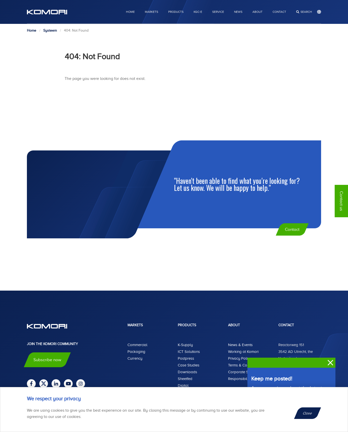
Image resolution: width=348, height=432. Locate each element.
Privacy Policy (239, 358)
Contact (279, 12)
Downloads (187, 372)
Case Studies (188, 365)
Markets (151, 12)
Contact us (341, 201)
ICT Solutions (189, 352)
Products (176, 12)
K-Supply (185, 345)
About (257, 12)
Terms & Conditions (244, 365)
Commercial (137, 345)
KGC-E (198, 12)
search (306, 12)
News (238, 12)
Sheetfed (185, 379)
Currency (134, 358)
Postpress (186, 358)
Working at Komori (243, 352)
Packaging (136, 352)
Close (307, 413)
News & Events (240, 345)
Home (130, 12)
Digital (183, 386)
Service (218, 12)
